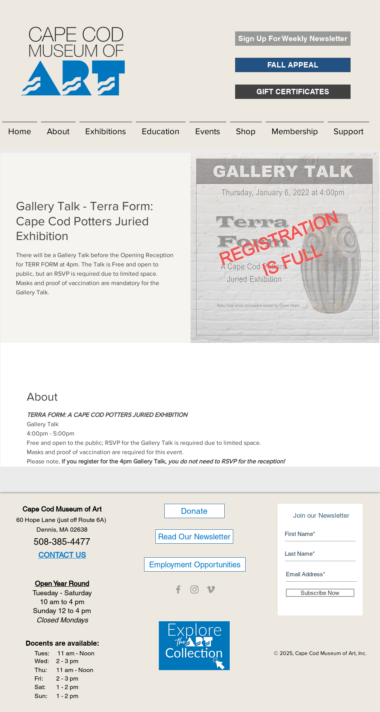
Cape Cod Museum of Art (61, 509)
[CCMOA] (178, 589)
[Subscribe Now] (320, 593)
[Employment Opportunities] (195, 564)
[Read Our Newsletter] (194, 536)
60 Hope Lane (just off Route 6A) (62, 520)
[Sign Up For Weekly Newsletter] (293, 38)
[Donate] (194, 511)
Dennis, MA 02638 (62, 529)
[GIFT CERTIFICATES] (293, 92)
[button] (58, 128)
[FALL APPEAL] (293, 65)
